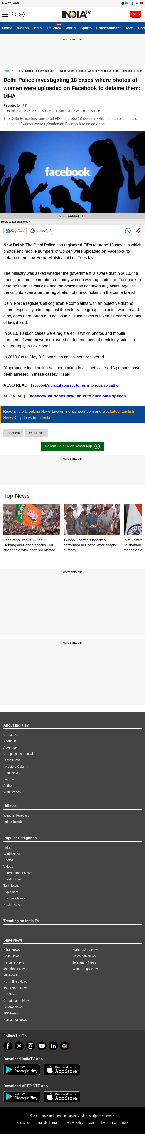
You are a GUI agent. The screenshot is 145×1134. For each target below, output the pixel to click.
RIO (113, 1122)
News (6, 70)
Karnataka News (15, 1020)
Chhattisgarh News (16, 1000)
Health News (12, 905)
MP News (10, 975)
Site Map (23, 1122)
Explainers (10, 892)
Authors (8, 785)
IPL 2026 (53, 28)
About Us (10, 741)
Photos (8, 860)
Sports (86, 28)
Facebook (13, 433)
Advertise (10, 747)
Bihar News (11, 950)
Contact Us (11, 735)
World (71, 28)
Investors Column (15, 766)
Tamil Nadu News (15, 988)
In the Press (11, 760)
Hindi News (11, 773)
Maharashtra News (86, 950)
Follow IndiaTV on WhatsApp (72, 446)
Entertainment (108, 28)
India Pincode (13, 822)
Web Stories (12, 792)
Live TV (8, 779)
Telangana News (84, 962)
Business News (14, 898)
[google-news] (64, 1045)
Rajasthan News (84, 956)
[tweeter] (19, 1045)
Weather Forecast (16, 815)
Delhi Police (36, 433)
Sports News (12, 879)
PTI (24, 105)
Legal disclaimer (46, 1122)
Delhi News (11, 956)
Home (7, 28)
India (37, 28)
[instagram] (30, 1045)
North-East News (15, 981)
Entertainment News (17, 873)
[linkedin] (53, 1045)
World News (11, 854)
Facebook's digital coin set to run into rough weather (75, 385)
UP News (10, 994)
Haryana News (13, 962)
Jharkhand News (15, 969)
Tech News (11, 885)
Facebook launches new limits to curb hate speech (76, 396)
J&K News (10, 1013)
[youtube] (42, 1045)
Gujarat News (13, 1007)
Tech (129, 28)
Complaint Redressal (18, 754)
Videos (23, 28)
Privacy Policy (73, 1122)
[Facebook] (7, 1045)
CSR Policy (97, 1122)
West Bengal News (86, 969)
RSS (125, 1122)
